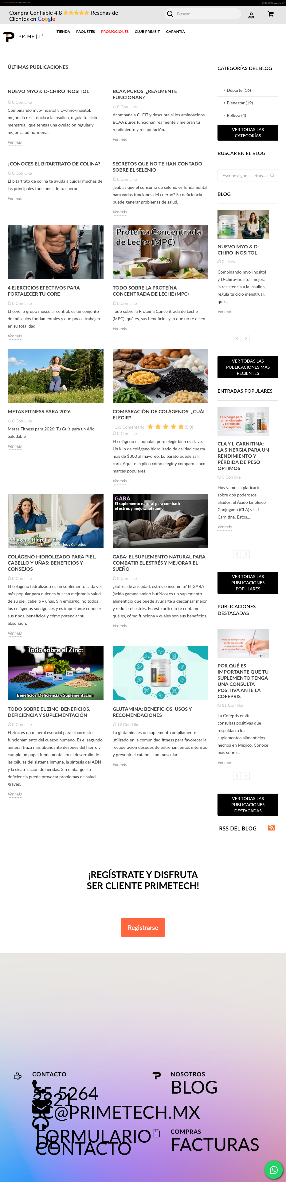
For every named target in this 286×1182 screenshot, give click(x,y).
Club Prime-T (147, 34)
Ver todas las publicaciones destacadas (248, 807)
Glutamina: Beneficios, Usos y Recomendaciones (152, 715)
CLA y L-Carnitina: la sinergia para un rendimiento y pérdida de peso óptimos (243, 458)
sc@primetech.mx (116, 1115)
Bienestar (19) (240, 105)
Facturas (215, 1147)
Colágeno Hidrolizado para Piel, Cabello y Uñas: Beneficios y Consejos (52, 566)
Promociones (115, 34)
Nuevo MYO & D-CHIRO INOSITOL (48, 94)
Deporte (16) (239, 93)
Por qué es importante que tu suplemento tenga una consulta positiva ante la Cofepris (242, 684)
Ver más (15, 145)
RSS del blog (246, 831)
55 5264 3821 (65, 1099)
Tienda (63, 34)
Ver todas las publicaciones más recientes (248, 370)
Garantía (175, 34)
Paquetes (85, 34)
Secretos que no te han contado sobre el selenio (157, 170)
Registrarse (143, 930)
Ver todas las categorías (248, 135)
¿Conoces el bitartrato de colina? (54, 166)
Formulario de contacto (93, 1145)
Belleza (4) (236, 118)
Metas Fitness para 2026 (39, 414)
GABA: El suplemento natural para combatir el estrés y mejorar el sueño (159, 566)
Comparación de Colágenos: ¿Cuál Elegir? (159, 417)
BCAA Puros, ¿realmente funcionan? (145, 97)
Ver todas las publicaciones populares (248, 585)
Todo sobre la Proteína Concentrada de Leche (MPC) (151, 294)
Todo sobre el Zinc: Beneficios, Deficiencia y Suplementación (49, 715)
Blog (194, 1090)
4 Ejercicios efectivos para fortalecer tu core (44, 294)
